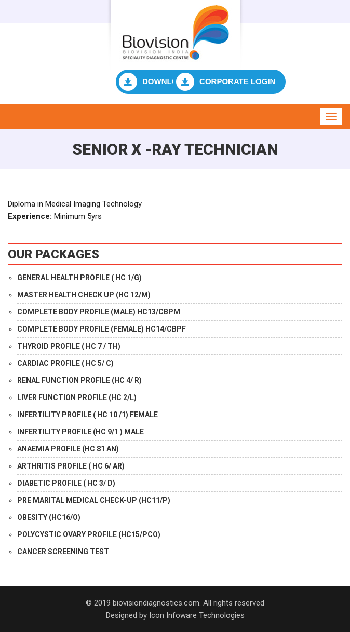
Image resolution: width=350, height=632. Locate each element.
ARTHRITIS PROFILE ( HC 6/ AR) (71, 466)
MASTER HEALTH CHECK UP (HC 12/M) (84, 295)
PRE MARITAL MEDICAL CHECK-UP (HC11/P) (93, 500)
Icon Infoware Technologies (197, 615)
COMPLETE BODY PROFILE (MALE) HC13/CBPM (98, 312)
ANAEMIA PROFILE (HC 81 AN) (68, 449)
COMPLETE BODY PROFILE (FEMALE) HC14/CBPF (101, 329)
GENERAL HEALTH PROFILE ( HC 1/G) (79, 277)
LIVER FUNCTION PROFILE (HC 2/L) (77, 397)
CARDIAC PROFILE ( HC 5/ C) (65, 363)
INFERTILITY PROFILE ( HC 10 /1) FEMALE (87, 414)
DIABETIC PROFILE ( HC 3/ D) (66, 483)
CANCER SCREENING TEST (63, 551)
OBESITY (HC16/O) (48, 517)
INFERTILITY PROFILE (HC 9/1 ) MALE (80, 432)
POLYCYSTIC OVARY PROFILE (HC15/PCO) (88, 534)
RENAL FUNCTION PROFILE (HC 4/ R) (79, 380)
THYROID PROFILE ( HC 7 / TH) (68, 346)
